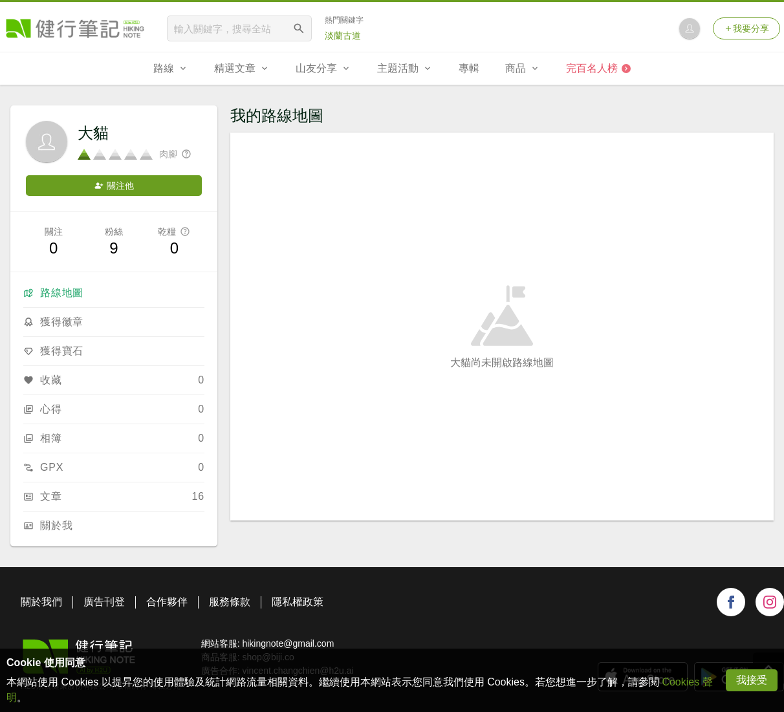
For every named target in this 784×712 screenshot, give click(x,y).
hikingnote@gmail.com (288, 643)
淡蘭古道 (343, 35)
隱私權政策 (297, 601)
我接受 (751, 679)
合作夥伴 (167, 601)
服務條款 (229, 601)
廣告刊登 (104, 601)
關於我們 (41, 601)
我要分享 (746, 28)
